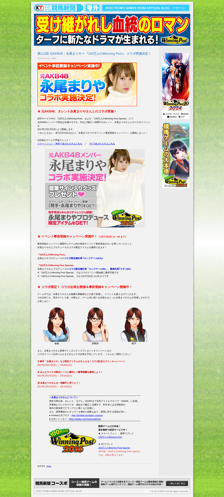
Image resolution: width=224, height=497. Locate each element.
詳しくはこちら (177, 483)
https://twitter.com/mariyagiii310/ (85, 419)
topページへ (178, 8)
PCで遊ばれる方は (102, 143)
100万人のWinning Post (110, 437)
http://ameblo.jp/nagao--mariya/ (87, 415)
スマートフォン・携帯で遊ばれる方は (59, 143)
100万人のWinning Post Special (114, 447)
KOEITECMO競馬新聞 (53, 8)
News (49, 466)
